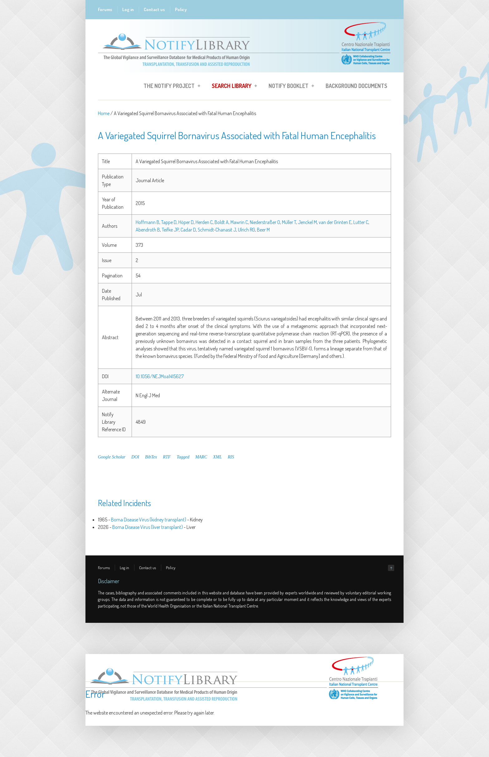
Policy (181, 9)
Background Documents (356, 85)
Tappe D (169, 222)
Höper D (186, 222)
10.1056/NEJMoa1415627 (160, 376)
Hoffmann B (147, 222)
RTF (167, 457)
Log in (128, 9)
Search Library (232, 86)
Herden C (204, 222)
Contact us (154, 9)
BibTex (151, 457)
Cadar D (188, 230)
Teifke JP (170, 230)
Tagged (183, 457)
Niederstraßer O (265, 222)
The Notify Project (170, 86)
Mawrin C (239, 222)
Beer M (263, 230)
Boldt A (222, 222)
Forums (105, 9)
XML (217, 457)
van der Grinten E (335, 222)
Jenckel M (307, 222)
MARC (201, 457)
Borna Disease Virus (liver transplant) (147, 527)
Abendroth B (148, 230)
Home (103, 113)
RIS (231, 457)
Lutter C (360, 222)
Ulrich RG (246, 230)
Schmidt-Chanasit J (217, 230)
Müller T (289, 222)
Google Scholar (111, 457)
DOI (135, 457)
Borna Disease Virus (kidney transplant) (148, 519)
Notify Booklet (289, 86)
